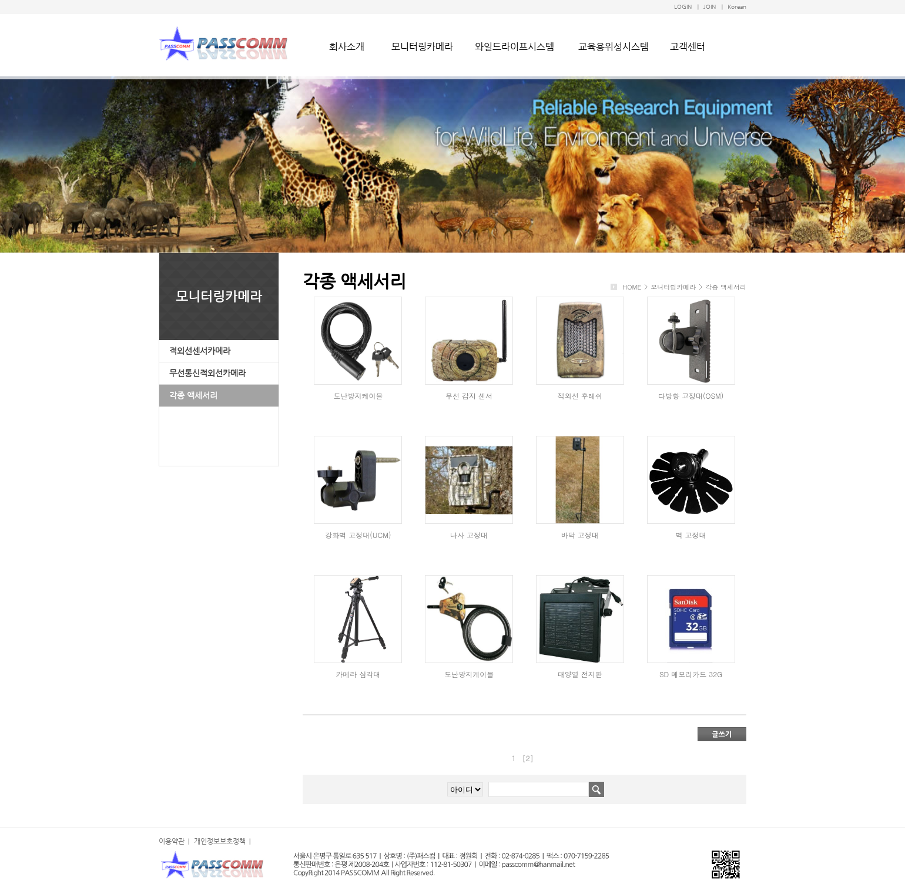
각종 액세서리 (193, 395)
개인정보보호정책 (220, 841)
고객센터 (687, 46)
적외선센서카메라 (199, 350)
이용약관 (172, 841)
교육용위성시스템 (613, 46)
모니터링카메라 (422, 46)
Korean (737, 7)
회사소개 (346, 46)
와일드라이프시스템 (514, 46)
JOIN (709, 7)
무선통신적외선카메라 (207, 373)
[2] (528, 758)
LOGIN (683, 7)
